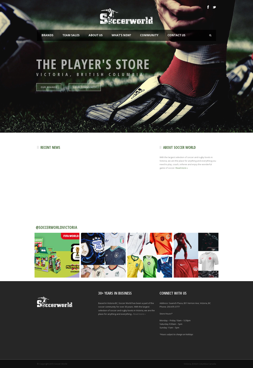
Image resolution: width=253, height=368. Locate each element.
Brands (47, 35)
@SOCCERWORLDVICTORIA (56, 227)
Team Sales (71, 35)
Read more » (182, 167)
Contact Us (176, 35)
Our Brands (49, 87)
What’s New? (121, 35)
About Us (96, 35)
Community (149, 35)
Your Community (84, 87)
